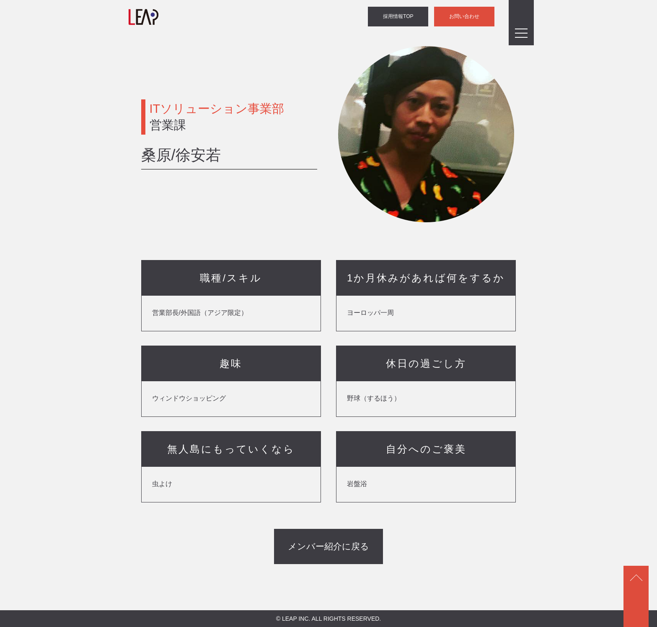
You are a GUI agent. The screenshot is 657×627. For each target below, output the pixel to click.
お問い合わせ (465, 17)
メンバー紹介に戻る (328, 546)
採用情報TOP (399, 17)
